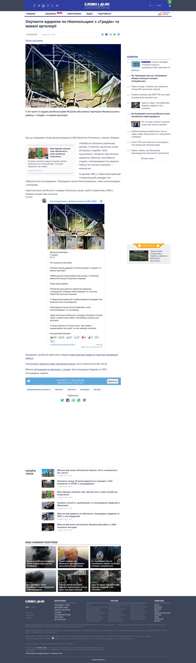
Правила (29, 618)
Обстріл (97, 390)
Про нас (29, 613)
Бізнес (156, 605)
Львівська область (115, 613)
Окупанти (72, 390)
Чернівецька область (138, 617)
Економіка (158, 607)
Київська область (114, 607)
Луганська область (115, 611)
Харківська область (137, 609)
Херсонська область (137, 611)
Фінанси (157, 621)
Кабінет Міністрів (62, 610)
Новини (31, 14)
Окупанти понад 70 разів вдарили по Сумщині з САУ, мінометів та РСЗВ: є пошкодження (85, 484)
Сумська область (136, 605)
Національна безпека (162, 613)
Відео (89, 14)
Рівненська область (115, 621)
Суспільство (31, 34)
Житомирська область (94, 617)
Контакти (30, 615)
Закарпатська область (94, 619)
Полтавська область (116, 619)
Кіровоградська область (117, 609)
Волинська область (93, 611)
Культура (157, 609)
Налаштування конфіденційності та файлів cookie (44, 653)
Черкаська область (137, 615)
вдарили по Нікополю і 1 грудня (54, 369)
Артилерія (84, 390)
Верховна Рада (61, 607)
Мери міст (59, 617)
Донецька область (93, 615)
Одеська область (114, 617)
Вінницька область (93, 609)
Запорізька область (93, 621)
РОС (159, 5)
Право (156, 617)
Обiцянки (53, 13)
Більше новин (148, 158)
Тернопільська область (138, 607)
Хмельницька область (138, 613)
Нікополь (59, 390)
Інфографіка (74, 14)
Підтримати (104, 14)
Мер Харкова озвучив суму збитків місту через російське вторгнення (60, 152)
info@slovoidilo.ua (98, 660)
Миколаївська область (116, 615)
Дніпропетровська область (39, 390)
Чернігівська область (138, 619)
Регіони (114, 601)
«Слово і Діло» (41, 648)
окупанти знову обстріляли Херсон (58, 364)
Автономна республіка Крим (97, 607)
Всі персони (60, 619)
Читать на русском (34, 41)
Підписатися (112, 381)
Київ (88, 605)
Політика (157, 615)
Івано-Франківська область (118, 605)
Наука (156, 611)
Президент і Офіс (62, 605)
